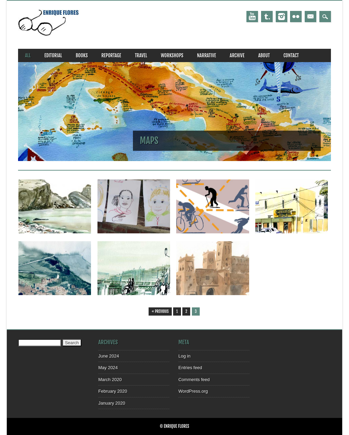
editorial (53, 55)
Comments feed (194, 379)
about (264, 55)
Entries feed (190, 367)
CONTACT (291, 55)
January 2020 (111, 403)
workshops (172, 55)
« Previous (160, 311)
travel (141, 55)
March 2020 (110, 379)
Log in (184, 356)
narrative (206, 55)
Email (310, 16)
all (28, 55)
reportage (111, 55)
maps (149, 140)
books (82, 55)
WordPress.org (193, 391)
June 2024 (108, 356)
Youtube (252, 16)
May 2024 (108, 367)
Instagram (281, 16)
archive (237, 55)
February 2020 (112, 391)
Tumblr (267, 16)
